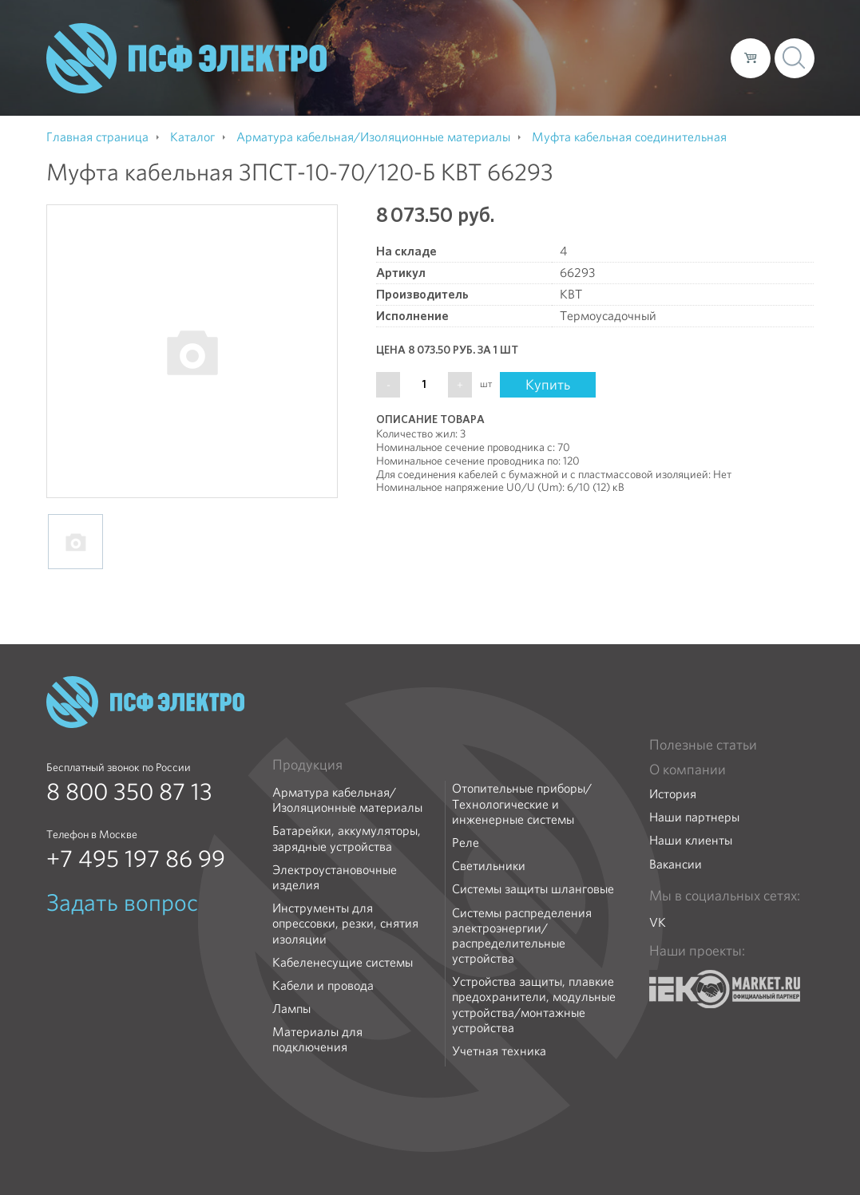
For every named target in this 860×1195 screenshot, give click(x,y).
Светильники (488, 865)
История (672, 793)
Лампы (291, 1008)
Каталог (490, 57)
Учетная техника (499, 1050)
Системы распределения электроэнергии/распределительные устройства (522, 936)
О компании (413, 57)
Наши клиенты (690, 840)
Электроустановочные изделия (334, 877)
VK (657, 922)
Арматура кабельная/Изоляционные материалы (347, 800)
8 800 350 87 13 (129, 792)
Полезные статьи (703, 745)
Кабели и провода (323, 985)
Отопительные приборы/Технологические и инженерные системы (522, 804)
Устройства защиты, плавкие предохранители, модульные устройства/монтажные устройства (534, 1004)
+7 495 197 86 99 (135, 859)
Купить (547, 384)
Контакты (689, 57)
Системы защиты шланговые (533, 888)
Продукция (307, 765)
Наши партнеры (694, 817)
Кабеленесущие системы (342, 962)
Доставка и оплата (587, 57)
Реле (465, 842)
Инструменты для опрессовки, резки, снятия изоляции (345, 923)
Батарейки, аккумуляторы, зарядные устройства (346, 838)
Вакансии (675, 864)
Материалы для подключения (317, 1039)
